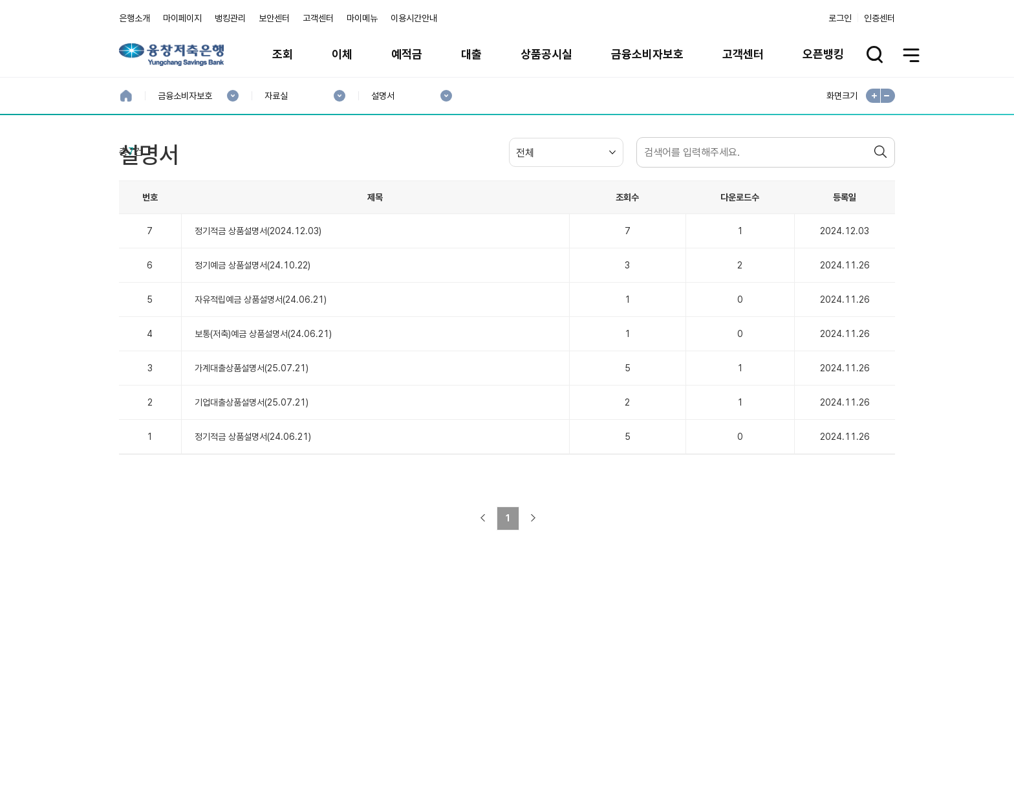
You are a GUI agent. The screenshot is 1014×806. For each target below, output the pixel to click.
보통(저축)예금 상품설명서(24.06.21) (263, 404)
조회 (282, 54)
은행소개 (134, 18)
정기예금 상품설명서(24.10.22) (252, 336)
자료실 (276, 96)
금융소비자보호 (647, 54)
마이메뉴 (362, 18)
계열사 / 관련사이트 (775, 749)
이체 (342, 54)
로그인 (840, 18)
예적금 (406, 54)
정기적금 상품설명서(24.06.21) (253, 507)
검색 (882, 223)
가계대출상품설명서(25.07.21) (251, 438)
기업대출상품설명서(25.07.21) (251, 473)
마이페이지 (182, 18)
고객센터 (318, 18)
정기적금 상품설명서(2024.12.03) (258, 301)
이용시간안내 (414, 18)
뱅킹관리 (230, 18)
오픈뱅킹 (823, 54)
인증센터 (879, 18)
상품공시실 (546, 54)
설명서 (382, 96)
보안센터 (274, 18)
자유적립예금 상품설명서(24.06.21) (261, 370)
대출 (471, 54)
